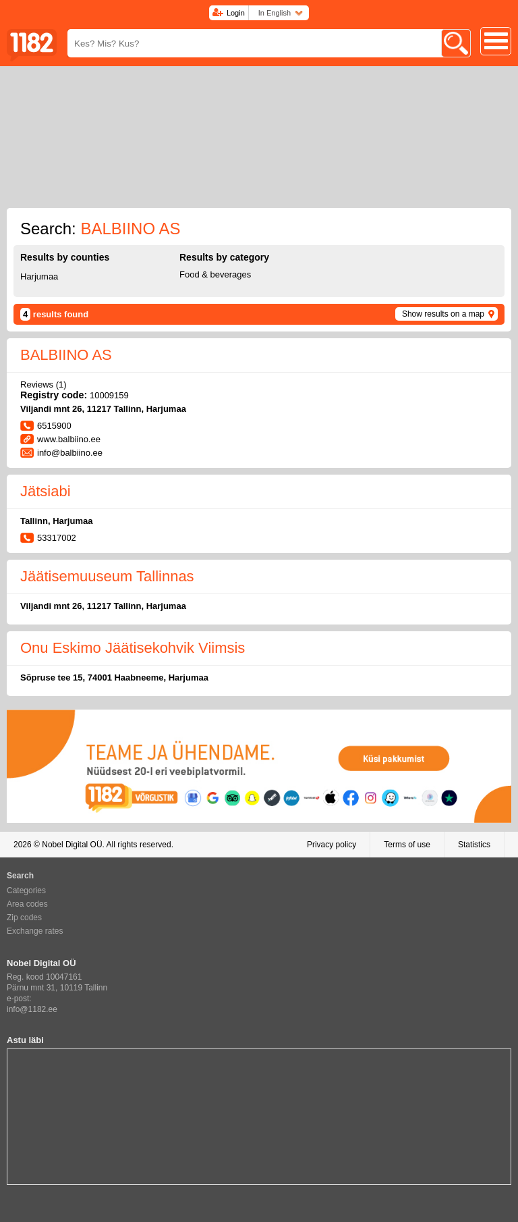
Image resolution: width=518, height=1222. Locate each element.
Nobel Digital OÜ (72, 844)
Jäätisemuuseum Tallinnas (107, 576)
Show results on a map (443, 314)
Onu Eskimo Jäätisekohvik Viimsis (132, 647)
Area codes (27, 904)
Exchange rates (35, 931)
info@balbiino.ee (70, 453)
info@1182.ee (32, 1009)
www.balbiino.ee (68, 439)
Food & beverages (215, 274)
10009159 (109, 395)
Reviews (43, 384)
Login (236, 13)
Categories (26, 890)
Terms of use (407, 844)
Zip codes (24, 917)
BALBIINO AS (66, 354)
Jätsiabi (45, 491)
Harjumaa (39, 276)
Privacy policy (331, 844)
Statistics (474, 844)
